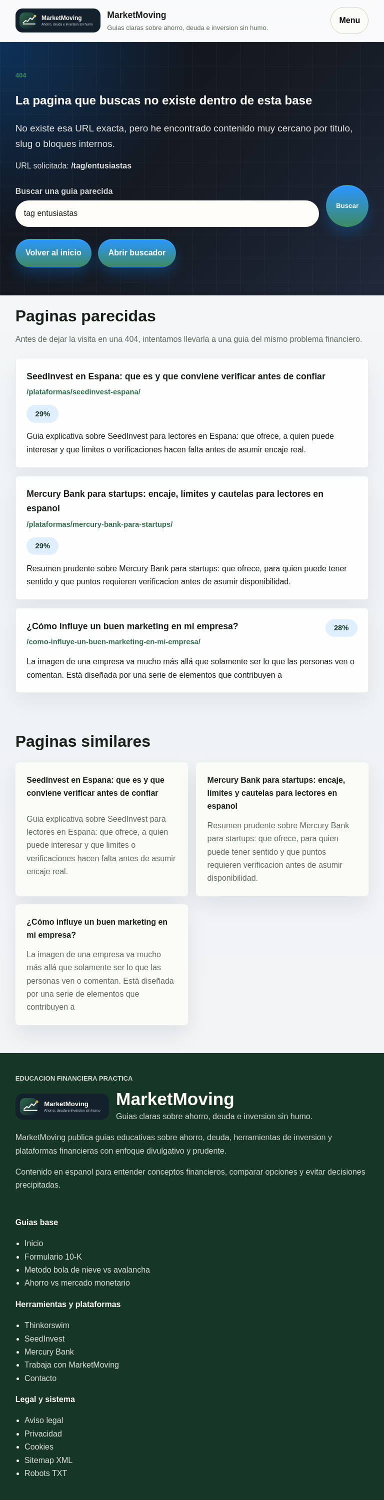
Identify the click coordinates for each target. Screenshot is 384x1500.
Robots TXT (45, 1473)
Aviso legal (43, 1420)
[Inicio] (168, 20)
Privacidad (43, 1434)
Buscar (347, 205)
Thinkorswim (47, 1325)
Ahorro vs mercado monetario (77, 1283)
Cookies (39, 1447)
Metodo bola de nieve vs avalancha (87, 1270)
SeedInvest (44, 1339)
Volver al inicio (54, 252)
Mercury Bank (49, 1352)
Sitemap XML (48, 1460)
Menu (349, 20)
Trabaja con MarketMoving (71, 1365)
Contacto (40, 1378)
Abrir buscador (137, 252)
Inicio (33, 1243)
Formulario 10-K (53, 1257)
